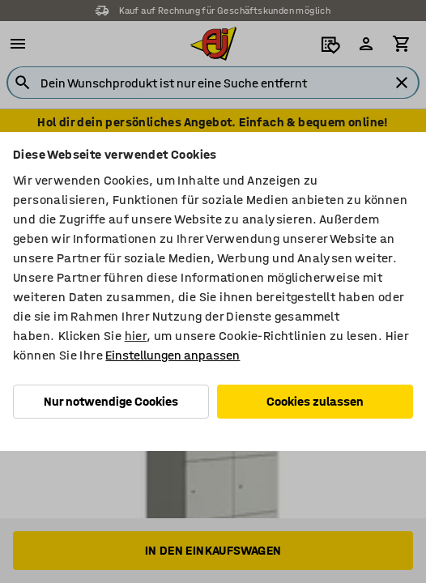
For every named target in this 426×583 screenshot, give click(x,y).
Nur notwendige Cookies (111, 401)
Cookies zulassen (315, 401)
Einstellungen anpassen (172, 355)
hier (136, 335)
